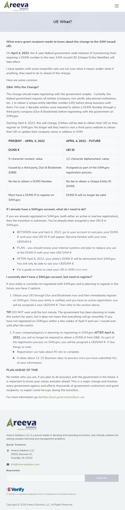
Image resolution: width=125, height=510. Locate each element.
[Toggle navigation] (116, 6)
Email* (45, 478)
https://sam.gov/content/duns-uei (63, 397)
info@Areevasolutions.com (25, 464)
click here (81, 269)
